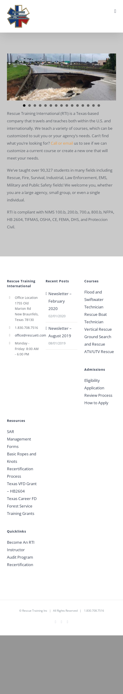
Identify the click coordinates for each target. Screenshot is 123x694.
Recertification (20, 564)
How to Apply (96, 402)
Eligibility (92, 380)
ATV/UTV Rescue (99, 351)
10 (72, 105)
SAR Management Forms (19, 439)
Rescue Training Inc (34, 611)
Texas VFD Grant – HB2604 (22, 487)
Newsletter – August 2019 (60, 332)
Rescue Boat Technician (95, 318)
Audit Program (20, 557)
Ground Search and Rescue (97, 340)
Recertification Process (20, 472)
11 (77, 105)
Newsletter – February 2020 (60, 301)
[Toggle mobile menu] (115, 11)
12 (83, 105)
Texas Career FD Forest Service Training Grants (22, 506)
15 (99, 105)
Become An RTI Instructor (21, 546)
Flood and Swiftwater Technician (94, 299)
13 (88, 105)
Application (94, 387)
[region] (61, 76)
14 (93, 105)
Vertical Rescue (98, 329)
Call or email (62, 143)
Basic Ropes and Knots (21, 457)
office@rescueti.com (27, 335)
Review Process (98, 395)
